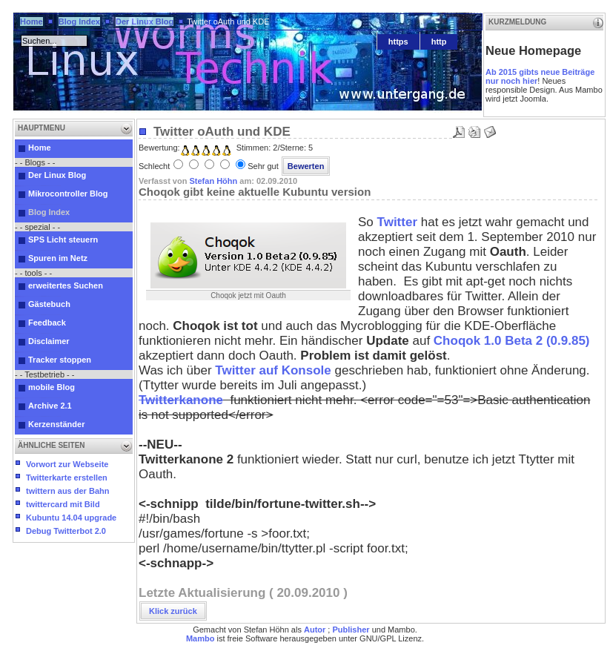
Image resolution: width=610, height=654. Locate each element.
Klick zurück (173, 611)
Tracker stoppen (59, 359)
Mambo (200, 638)
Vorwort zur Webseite (67, 464)
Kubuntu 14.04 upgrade (71, 517)
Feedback (47, 322)
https (398, 41)
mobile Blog (51, 387)
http (439, 41)
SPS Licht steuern (63, 239)
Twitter (399, 222)
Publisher (350, 629)
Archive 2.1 (50, 405)
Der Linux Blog (144, 21)
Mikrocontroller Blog (68, 193)
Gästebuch (49, 304)
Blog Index (79, 21)
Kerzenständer (56, 424)
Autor (314, 629)
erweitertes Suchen (65, 285)
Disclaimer (49, 341)
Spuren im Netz (57, 258)
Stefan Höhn (213, 180)
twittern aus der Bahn (67, 490)
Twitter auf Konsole (271, 370)
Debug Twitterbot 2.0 (66, 530)
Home (31, 21)
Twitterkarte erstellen (66, 477)
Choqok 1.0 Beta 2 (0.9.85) (512, 341)
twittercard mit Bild (63, 504)
